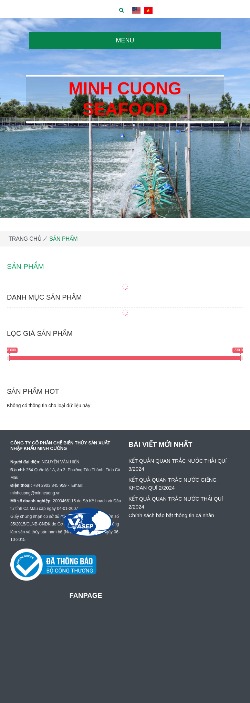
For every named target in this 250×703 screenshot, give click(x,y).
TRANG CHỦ (25, 239)
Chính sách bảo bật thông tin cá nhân (171, 515)
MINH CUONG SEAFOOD (125, 99)
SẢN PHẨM (63, 239)
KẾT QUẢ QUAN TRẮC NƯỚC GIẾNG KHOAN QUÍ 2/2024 (172, 484)
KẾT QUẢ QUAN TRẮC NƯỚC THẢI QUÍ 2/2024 (175, 503)
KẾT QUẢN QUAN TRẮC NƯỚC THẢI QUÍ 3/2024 (177, 465)
